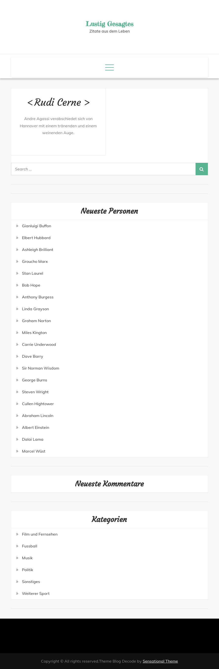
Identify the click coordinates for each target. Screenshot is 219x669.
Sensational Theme (160, 661)
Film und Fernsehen (40, 534)
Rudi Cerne (57, 102)
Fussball (29, 546)
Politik (27, 569)
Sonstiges (31, 581)
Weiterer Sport (36, 593)
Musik (27, 557)
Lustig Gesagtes (109, 24)
